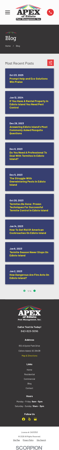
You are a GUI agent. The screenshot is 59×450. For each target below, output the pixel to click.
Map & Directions (29, 355)
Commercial (29, 379)
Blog (29, 383)
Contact (29, 388)
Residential (29, 374)
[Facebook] (23, 419)
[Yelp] (29, 419)
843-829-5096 (29, 331)
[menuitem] (16, 440)
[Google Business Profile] (35, 419)
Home (29, 369)
